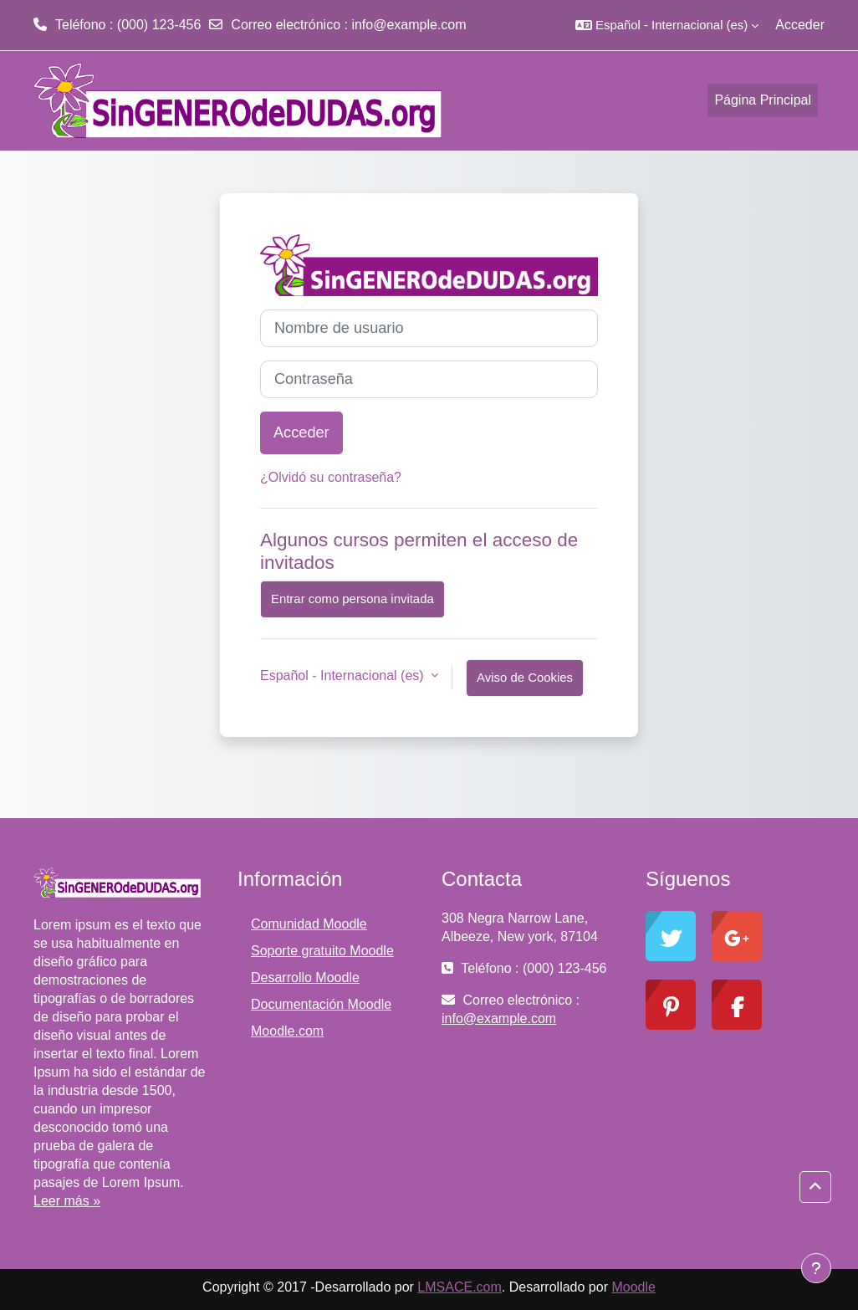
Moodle (633, 1287)
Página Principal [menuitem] (762, 100)
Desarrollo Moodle (305, 977)
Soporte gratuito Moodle (322, 951)
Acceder (800, 25)
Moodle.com (287, 1031)
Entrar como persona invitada (352, 598)
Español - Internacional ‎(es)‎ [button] (343, 675)
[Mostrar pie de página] (816, 1268)
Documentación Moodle (321, 1004)
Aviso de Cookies (525, 677)
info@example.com (408, 25)
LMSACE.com (459, 1287)
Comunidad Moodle (309, 924)
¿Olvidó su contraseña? (330, 477)
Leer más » (66, 1201)
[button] (667, 25)
